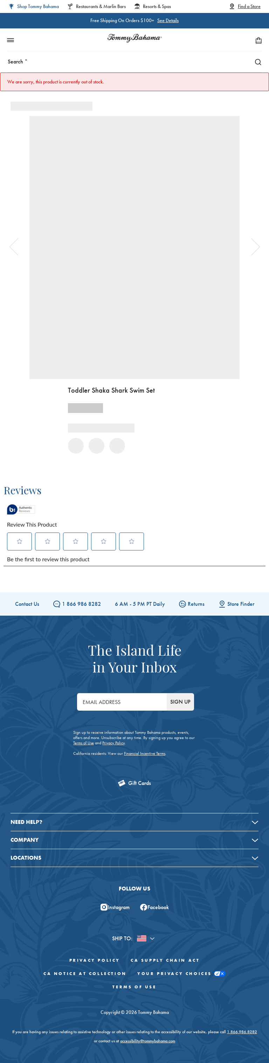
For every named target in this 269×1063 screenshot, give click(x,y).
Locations (26, 857)
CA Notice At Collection (85, 973)
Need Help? (26, 822)
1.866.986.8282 (242, 1032)
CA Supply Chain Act (165, 960)
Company (25, 840)
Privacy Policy (113, 743)
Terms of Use (83, 743)
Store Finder (236, 604)
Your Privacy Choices (181, 974)
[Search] (256, 61)
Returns (192, 604)
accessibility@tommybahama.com (147, 1041)
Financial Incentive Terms (144, 753)
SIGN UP (180, 701)
